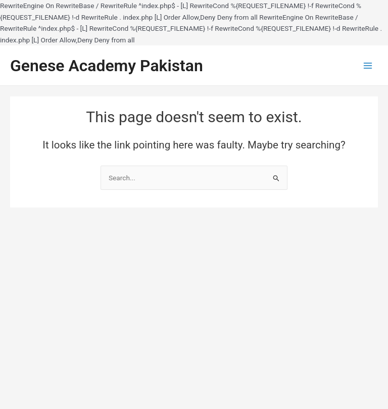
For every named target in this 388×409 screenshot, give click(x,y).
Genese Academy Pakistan (106, 65)
